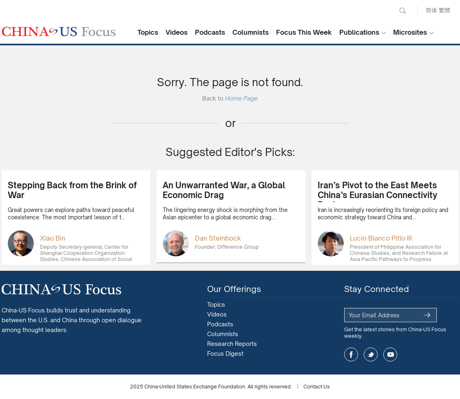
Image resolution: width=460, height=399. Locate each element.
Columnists (250, 32)
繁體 (444, 10)
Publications (359, 32)
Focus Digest (225, 353)
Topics (147, 32)
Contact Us (316, 386)
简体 (431, 10)
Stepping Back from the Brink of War (72, 190)
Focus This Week (304, 32)
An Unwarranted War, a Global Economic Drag (224, 190)
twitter (371, 354)
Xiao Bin (52, 238)
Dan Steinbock (218, 238)
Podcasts (210, 32)
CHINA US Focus (59, 31)
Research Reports (232, 343)
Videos (177, 32)
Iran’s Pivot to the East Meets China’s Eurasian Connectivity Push (377, 195)
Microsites (410, 32)
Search (402, 11)
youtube (390, 354)
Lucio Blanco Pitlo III (381, 238)
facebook (351, 354)
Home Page (241, 98)
